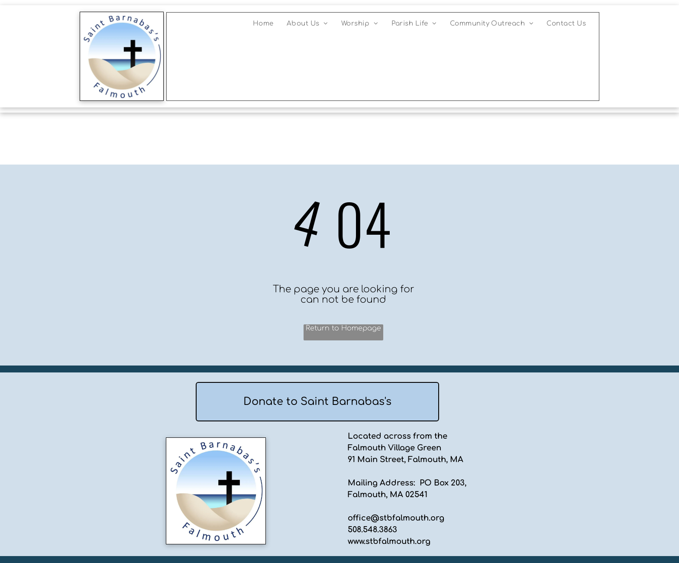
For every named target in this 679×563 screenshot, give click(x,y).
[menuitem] (263, 23)
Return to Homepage (343, 328)
